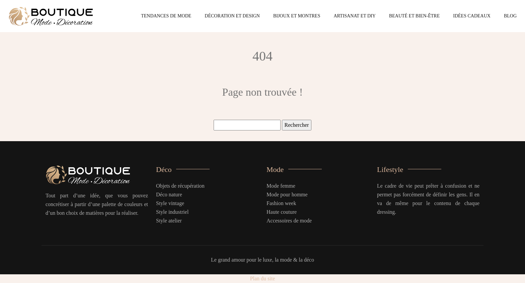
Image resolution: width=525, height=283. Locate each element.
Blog (510, 15)
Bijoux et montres (296, 15)
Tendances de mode (166, 15)
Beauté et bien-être (414, 15)
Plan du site (262, 278)
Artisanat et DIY (354, 15)
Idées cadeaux (472, 15)
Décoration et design (232, 15)
